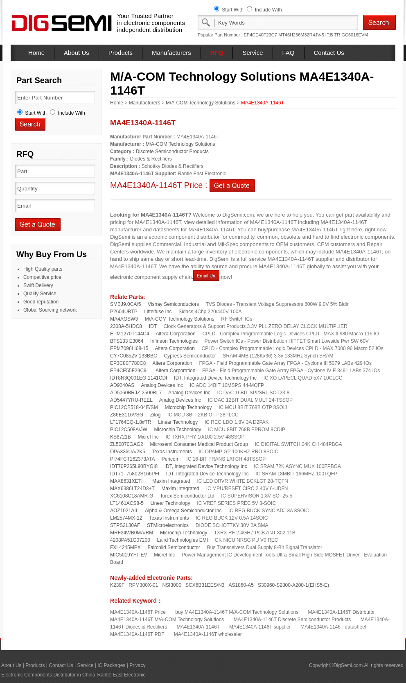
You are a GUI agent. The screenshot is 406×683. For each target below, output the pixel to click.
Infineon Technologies (174, 341)
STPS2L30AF (125, 525)
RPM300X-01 (143, 585)
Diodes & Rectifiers (151, 159)
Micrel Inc (148, 437)
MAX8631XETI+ (127, 481)
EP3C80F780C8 (128, 363)
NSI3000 (171, 585)
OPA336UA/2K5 (127, 452)
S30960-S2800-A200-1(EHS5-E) (293, 585)
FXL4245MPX (125, 547)
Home (36, 52)
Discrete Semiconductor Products (172, 151)
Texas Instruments (172, 452)
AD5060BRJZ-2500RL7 (136, 393)
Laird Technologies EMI (182, 540)
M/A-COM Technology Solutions (200, 103)
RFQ (216, 52)
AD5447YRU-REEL (131, 400)
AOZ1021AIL (124, 510)
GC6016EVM (354, 34)
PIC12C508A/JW (128, 429)
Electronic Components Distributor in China (48, 675)
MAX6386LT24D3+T (132, 488)
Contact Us (329, 52)
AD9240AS (122, 385)
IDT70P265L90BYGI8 (134, 466)
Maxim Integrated (171, 481)
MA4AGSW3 (124, 319)
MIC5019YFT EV (128, 555)
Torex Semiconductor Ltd (187, 496)
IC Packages (111, 665)
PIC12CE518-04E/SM (134, 407)
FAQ (288, 52)
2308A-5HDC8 (126, 326)
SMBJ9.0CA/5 (125, 304)
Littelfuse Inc (157, 311)
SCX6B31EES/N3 (204, 585)
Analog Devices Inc (162, 385)
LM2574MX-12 (126, 518)
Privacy (137, 665)
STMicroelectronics (168, 525)
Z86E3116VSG (126, 415)
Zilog (155, 415)
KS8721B (120, 437)
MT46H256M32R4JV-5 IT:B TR (309, 34)
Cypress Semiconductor (190, 356)
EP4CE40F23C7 (260, 34)
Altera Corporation (175, 334)
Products (120, 52)
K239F (117, 585)
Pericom (171, 459)
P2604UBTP (124, 311)
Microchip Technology (188, 407)
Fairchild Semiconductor (173, 547)
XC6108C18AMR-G (131, 496)
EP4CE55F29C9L (129, 370)
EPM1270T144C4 (129, 334)
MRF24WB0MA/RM (131, 533)
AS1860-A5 (241, 585)
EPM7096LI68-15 (129, 348)
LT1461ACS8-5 (127, 503)
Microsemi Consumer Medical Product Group (199, 444)
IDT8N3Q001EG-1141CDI (138, 378)
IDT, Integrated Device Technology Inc (215, 378)
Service (252, 52)
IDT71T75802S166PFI (134, 474)
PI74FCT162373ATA (132, 459)
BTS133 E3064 (126, 341)
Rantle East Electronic (121, 675)
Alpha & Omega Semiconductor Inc (183, 510)
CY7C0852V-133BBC (133, 356)
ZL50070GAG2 (126, 444)
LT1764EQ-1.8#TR (130, 422)
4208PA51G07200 (130, 540)
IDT (153, 326)
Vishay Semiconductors (173, 304)
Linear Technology (178, 422)
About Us (76, 52)
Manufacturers (171, 52)
